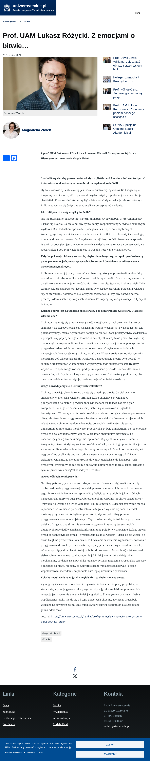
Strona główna (9, 21)
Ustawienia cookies (34, 752)
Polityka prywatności (14, 752)
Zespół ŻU (9, 711)
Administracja (61, 718)
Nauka (27, 21)
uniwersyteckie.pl (29, 6)
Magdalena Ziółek (36, 130)
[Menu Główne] (140, 12)
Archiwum (9, 724)
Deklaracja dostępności (17, 718)
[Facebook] (75, 669)
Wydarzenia (60, 711)
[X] (75, 676)
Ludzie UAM (60, 724)
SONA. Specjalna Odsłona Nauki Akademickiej (125, 128)
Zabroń (110, 745)
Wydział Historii (52, 633)
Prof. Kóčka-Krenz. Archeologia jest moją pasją (127, 93)
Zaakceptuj (110, 754)
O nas (6, 705)
